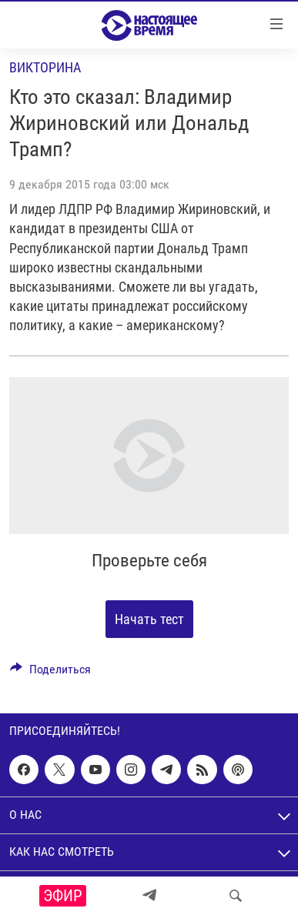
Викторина (45, 67)
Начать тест (149, 619)
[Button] (50, 673)
